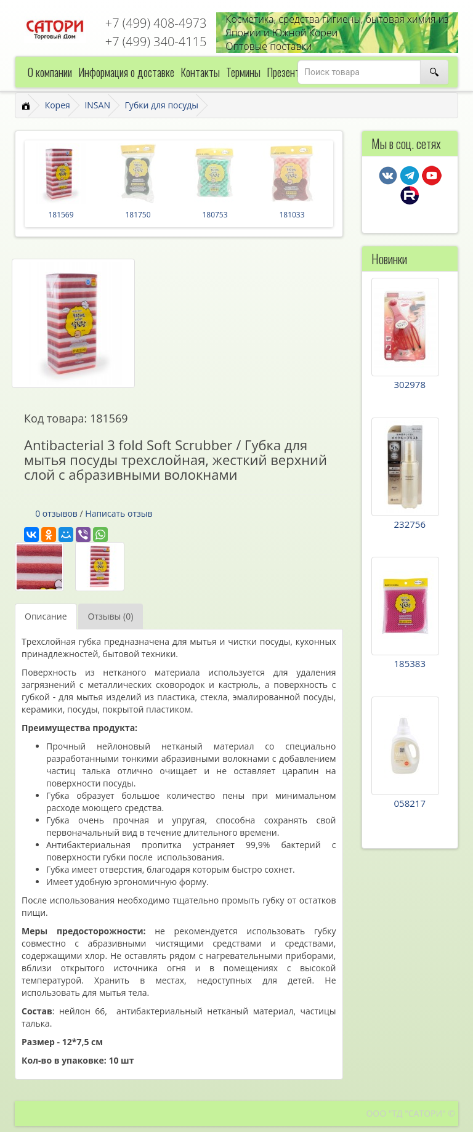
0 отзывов (56, 513)
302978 (410, 384)
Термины (243, 72)
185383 (410, 663)
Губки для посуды (161, 105)
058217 (410, 803)
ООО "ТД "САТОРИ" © (410, 1113)
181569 (60, 214)
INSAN (97, 105)
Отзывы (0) (111, 616)
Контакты (200, 72)
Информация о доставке (126, 72)
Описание (46, 616)
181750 (137, 214)
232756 (410, 524)
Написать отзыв (118, 513)
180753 (214, 214)
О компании (50, 72)
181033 (291, 214)
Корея (57, 105)
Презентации (292, 72)
